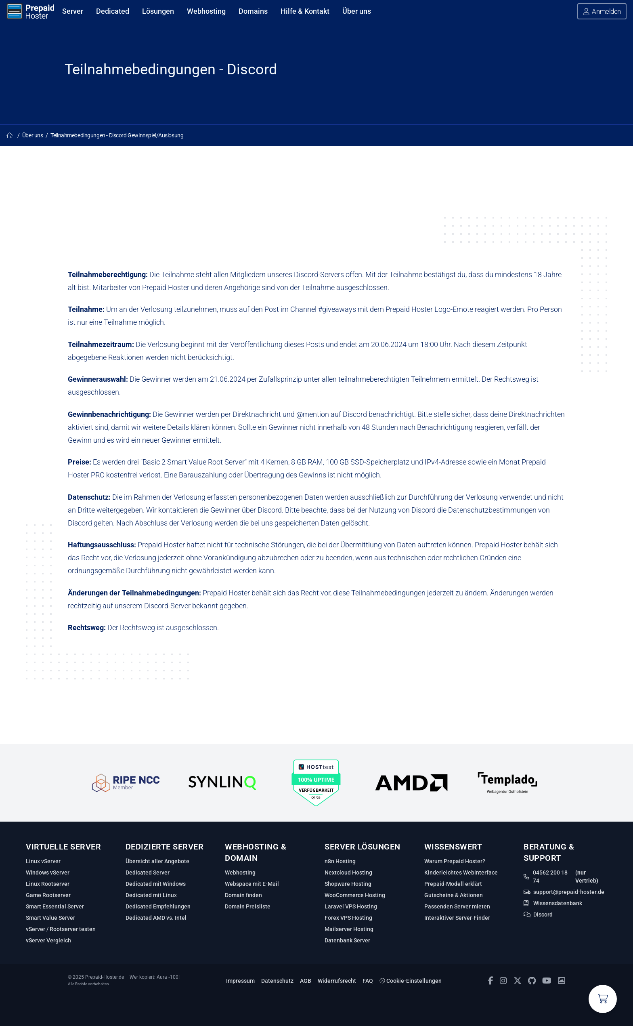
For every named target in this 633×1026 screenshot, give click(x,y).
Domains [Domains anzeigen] (253, 11)
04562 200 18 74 (550, 876)
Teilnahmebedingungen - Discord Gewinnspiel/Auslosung (116, 135)
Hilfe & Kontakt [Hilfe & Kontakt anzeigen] (305, 11)
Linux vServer (43, 861)
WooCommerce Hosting (355, 895)
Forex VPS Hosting (348, 918)
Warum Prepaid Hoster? (454, 861)
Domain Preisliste (247, 906)
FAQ (368, 981)
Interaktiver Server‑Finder (457, 918)
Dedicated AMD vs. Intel (156, 918)
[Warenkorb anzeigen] (603, 999)
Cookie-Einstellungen (410, 981)
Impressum (240, 981)
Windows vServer (47, 872)
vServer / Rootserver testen (61, 929)
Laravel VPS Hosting (351, 906)
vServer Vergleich (48, 940)
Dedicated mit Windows (156, 884)
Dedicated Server (148, 872)
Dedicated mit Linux (151, 895)
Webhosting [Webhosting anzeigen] (206, 11)
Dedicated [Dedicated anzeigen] (112, 11)
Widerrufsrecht (337, 981)
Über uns (32, 135)
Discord (543, 914)
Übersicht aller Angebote (157, 861)
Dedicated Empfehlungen (158, 906)
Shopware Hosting (348, 884)
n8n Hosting (340, 861)
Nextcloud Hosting (348, 872)
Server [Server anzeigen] (72, 11)
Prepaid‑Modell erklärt (453, 884)
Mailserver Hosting (349, 929)
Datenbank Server (347, 940)
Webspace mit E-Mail (252, 884)
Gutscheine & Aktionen (453, 895)
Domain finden (243, 895)
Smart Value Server (50, 918)
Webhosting (240, 872)
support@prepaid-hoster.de (568, 892)
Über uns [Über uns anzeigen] (356, 11)
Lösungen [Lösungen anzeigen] (158, 11)
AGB (305, 981)
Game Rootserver (48, 895)
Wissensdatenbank (557, 903)
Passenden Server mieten (457, 906)
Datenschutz (277, 981)
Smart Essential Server (55, 906)
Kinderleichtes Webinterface (461, 872)
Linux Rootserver (47, 884)
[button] (602, 11)
